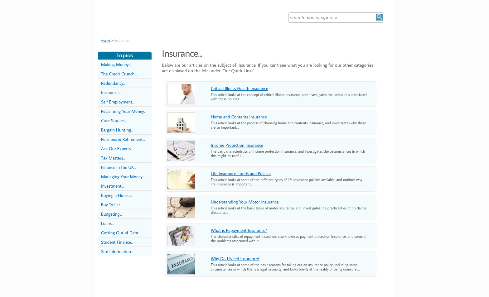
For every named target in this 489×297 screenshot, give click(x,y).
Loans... (107, 223)
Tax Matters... (113, 158)
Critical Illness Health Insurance (239, 88)
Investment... (112, 186)
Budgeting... (111, 214)
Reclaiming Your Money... (123, 111)
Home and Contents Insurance (239, 117)
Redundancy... (113, 83)
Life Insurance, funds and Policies (241, 173)
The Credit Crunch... (119, 74)
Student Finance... (117, 242)
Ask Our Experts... (117, 148)
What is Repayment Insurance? (239, 230)
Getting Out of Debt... (121, 233)
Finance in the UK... (118, 167)
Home (105, 40)
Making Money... (116, 64)
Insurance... (111, 92)
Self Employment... (117, 102)
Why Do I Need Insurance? (235, 258)
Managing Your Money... (123, 177)
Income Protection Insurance (237, 145)
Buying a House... (116, 195)
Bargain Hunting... (117, 130)
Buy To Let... (111, 205)
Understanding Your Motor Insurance (245, 202)
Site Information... (117, 251)
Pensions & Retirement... (123, 139)
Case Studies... (114, 120)
